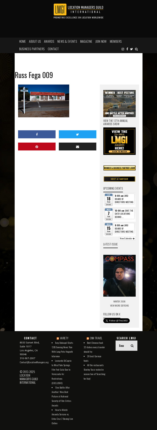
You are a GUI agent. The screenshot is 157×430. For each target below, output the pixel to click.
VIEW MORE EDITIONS (119, 305)
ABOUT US (35, 41)
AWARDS (49, 41)
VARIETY (64, 338)
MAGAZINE (86, 41)
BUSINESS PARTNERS (32, 49)
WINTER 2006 (119, 301)
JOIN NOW (101, 41)
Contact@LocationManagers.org (34, 362)
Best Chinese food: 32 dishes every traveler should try (94, 347)
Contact (53, 49)
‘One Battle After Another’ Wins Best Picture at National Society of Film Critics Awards (61, 396)
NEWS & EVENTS (67, 41)
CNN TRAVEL (96, 338)
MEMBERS (116, 41)
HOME (22, 41)
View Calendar (127, 238)
